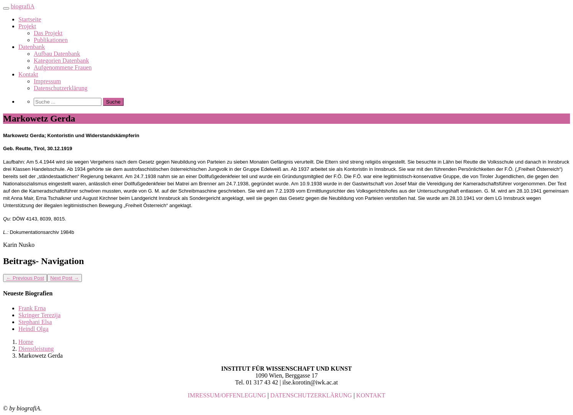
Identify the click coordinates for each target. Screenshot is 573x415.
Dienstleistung (36, 348)
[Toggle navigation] (6, 8)
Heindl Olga (33, 329)
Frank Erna (32, 308)
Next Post (64, 278)
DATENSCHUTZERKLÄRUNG (311, 395)
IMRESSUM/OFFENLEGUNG (227, 395)
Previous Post (25, 278)
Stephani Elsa (35, 322)
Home (25, 342)
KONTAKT (370, 395)
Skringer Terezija (39, 315)
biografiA (22, 6)
